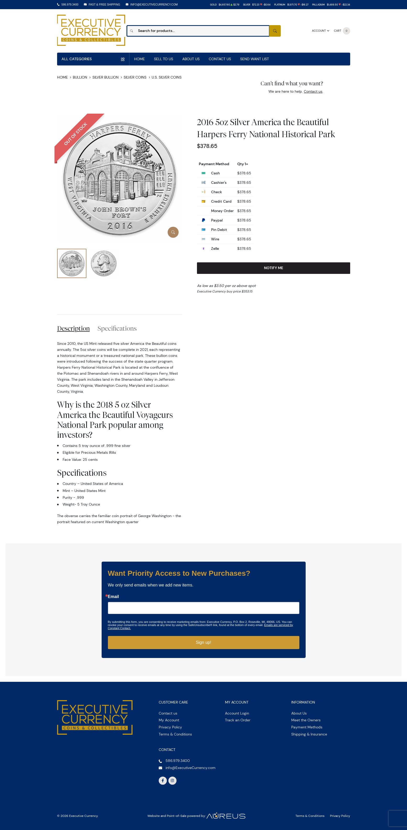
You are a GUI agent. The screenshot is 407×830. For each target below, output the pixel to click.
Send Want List (254, 59)
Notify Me (273, 267)
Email (113, 597)
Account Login (237, 713)
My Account (169, 720)
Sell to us (163, 59)
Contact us (313, 91)
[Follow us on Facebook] (163, 781)
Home (139, 59)
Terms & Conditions (175, 734)
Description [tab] (73, 328)
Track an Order (237, 720)
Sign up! (203, 642)
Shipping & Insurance (309, 734)
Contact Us (220, 59)
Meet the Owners (306, 720)
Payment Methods (306, 727)
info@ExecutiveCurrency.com (154, 4)
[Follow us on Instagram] (172, 781)
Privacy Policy (170, 727)
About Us (191, 59)
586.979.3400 (70, 4)
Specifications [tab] (117, 328)
